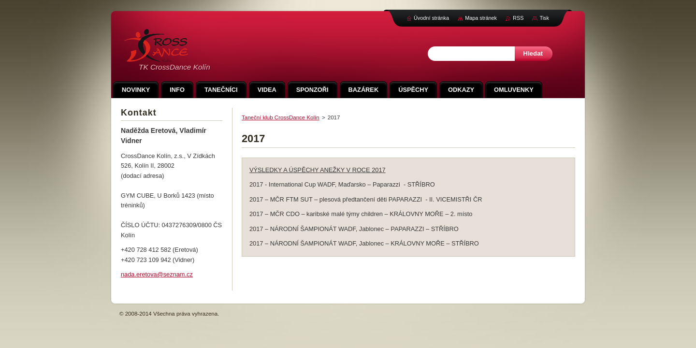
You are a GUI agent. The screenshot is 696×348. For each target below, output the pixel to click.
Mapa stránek (481, 18)
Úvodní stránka (431, 18)
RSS (518, 18)
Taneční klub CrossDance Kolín (280, 117)
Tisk (544, 18)
